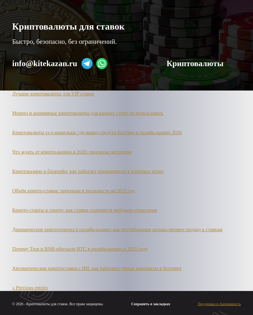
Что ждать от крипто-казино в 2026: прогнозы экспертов (71, 152)
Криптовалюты (195, 63)
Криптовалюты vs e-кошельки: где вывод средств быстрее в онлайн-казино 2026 (97, 132)
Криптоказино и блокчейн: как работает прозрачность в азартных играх (88, 171)
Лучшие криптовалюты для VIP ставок (53, 93)
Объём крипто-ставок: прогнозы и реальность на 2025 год (73, 190)
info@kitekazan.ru (44, 63)
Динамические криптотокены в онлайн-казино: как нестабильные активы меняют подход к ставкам (117, 229)
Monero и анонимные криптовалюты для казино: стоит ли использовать (87, 113)
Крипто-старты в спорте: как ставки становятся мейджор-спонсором (84, 210)
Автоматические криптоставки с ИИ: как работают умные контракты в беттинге (97, 268)
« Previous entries (30, 287)
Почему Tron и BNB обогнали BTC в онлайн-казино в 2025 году (80, 249)
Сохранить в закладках (150, 304)
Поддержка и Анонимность (219, 304)
